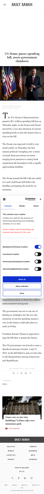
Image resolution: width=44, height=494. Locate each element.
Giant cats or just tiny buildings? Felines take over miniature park (20, 420)
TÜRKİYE (33, 447)
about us (24, 485)
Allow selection (22, 286)
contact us (35, 485)
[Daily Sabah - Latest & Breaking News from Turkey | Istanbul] (22, 4)
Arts (33, 455)
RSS (22, 487)
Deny (22, 293)
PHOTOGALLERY (14, 428)
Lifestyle (11, 455)
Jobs (6, 485)
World (11, 451)
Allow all (22, 279)
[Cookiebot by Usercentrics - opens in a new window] (26, 199)
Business (33, 451)
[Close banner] (40, 199)
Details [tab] (22, 206)
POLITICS (11, 447)
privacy (14, 485)
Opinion (33, 459)
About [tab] (36, 206)
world (4, 384)
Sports (11, 459)
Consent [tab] (7, 206)
